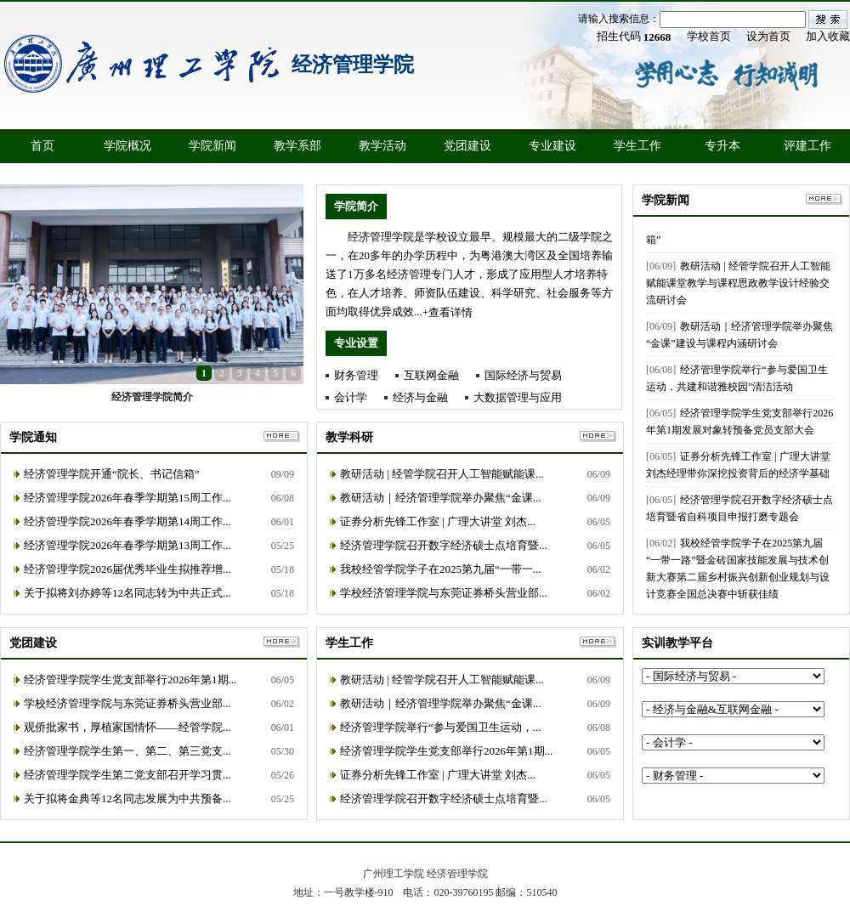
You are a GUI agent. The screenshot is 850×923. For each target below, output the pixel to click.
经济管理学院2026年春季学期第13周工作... (127, 545)
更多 (824, 199)
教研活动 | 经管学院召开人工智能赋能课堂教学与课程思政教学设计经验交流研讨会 (738, 286)
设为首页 (768, 36)
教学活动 (382, 145)
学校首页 (709, 36)
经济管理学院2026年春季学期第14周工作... (127, 521)
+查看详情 (447, 312)
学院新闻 (212, 145)
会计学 (350, 397)
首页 (42, 145)
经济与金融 (420, 397)
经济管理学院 (353, 65)
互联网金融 (431, 375)
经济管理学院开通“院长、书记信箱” (112, 473)
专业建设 (552, 145)
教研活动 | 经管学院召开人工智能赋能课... (442, 473)
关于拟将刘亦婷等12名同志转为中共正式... (127, 592)
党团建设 (467, 145)
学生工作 (637, 145)
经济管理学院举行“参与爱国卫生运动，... (440, 727)
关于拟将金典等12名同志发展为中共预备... (127, 798)
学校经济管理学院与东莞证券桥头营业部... (443, 592)
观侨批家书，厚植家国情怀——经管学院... (127, 727)
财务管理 (356, 375)
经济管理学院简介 (152, 397)
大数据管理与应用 (517, 397)
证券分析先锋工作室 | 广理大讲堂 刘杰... (438, 521)
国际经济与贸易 (523, 375)
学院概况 (127, 145)
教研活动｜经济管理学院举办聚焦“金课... (440, 497)
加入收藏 (828, 36)
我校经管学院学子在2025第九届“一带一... (440, 569)
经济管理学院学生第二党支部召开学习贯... (127, 774)
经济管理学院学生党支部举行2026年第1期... (130, 679)
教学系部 (297, 145)
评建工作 (807, 145)
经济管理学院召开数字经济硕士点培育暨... (443, 545)
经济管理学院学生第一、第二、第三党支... (127, 751)
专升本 (722, 145)
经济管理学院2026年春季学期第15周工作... (127, 497)
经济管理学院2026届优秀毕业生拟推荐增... (127, 569)
